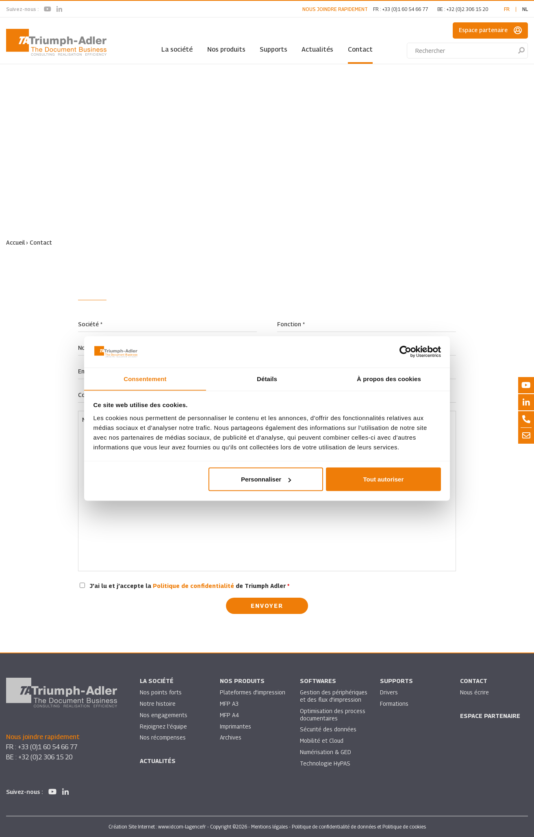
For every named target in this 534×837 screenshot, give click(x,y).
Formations (394, 703)
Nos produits (226, 49)
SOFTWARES (318, 680)
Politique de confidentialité (193, 585)
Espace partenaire (490, 30)
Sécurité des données (328, 729)
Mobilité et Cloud (322, 740)
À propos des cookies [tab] (389, 378)
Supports (273, 49)
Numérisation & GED (326, 752)
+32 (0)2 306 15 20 (467, 9)
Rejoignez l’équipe (164, 726)
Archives (230, 737)
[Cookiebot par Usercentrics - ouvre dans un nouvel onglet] (405, 352)
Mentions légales (269, 826)
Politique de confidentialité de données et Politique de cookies (359, 826)
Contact (360, 49)
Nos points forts (161, 692)
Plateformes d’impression (253, 692)
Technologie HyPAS (325, 763)
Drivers (389, 692)
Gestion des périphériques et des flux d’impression (334, 696)
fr (507, 9)
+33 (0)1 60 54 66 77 (405, 9)
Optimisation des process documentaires (333, 714)
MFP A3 (229, 703)
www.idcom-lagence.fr (182, 826)
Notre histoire (158, 703)
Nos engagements (164, 714)
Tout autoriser (383, 479)
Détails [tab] (267, 378)
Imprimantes (236, 726)
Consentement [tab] (145, 378)
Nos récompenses (163, 737)
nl (525, 9)
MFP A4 (229, 714)
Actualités (317, 49)
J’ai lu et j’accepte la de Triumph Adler (189, 585)
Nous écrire (474, 692)
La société (177, 49)
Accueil (15, 242)
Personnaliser (266, 479)
